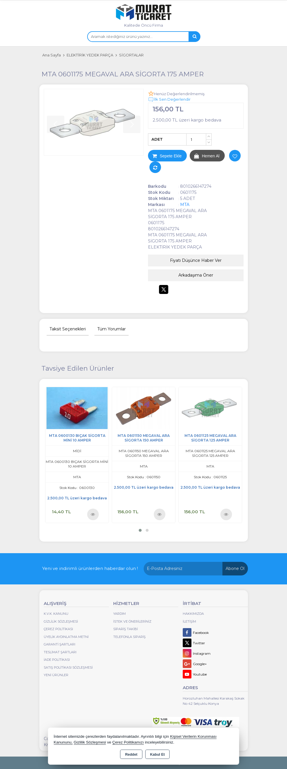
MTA (184, 204)
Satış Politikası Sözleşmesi (68, 667)
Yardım (119, 614)
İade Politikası (57, 660)
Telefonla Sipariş (129, 637)
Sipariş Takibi (125, 629)
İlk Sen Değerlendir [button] (169, 99)
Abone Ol (235, 568)
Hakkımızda (193, 614)
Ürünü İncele (93, 514)
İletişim (189, 621)
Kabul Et (157, 755)
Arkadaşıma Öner (195, 275)
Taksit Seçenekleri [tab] (68, 329)
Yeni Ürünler (56, 675)
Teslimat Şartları (60, 652)
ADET (157, 139)
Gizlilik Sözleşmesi (61, 621)
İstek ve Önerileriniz (132, 621)
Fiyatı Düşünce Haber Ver (196, 260)
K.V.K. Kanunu (56, 614)
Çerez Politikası (58, 629)
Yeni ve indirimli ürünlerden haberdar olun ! (90, 568)
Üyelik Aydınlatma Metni (66, 637)
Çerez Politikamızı (128, 742)
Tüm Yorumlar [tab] (111, 329)
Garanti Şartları (59, 644)
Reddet (131, 755)
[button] (140, 530)
